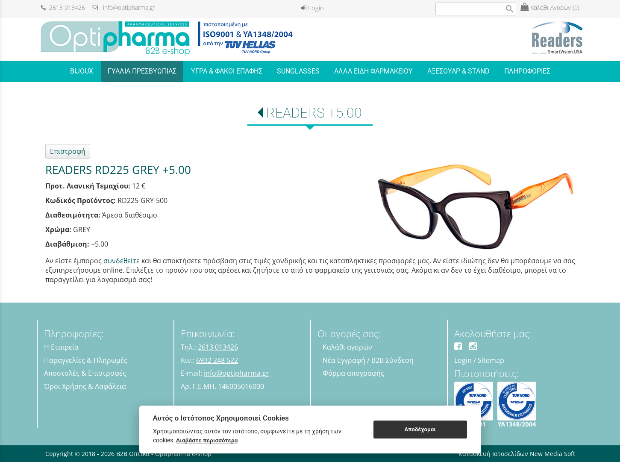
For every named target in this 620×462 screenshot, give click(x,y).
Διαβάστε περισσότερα (207, 440)
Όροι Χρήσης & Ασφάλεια (85, 386)
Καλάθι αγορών (347, 347)
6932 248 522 (217, 360)
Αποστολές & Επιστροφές (85, 373)
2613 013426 (63, 7)
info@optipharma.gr (123, 7)
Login (312, 7)
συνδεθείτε (121, 260)
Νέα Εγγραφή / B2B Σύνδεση (368, 360)
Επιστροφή (67, 151)
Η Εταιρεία (61, 347)
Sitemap (491, 360)
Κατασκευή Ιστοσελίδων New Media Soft (516, 454)
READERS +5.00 (314, 113)
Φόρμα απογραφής (353, 373)
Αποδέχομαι (419, 429)
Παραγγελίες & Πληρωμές (85, 360)
